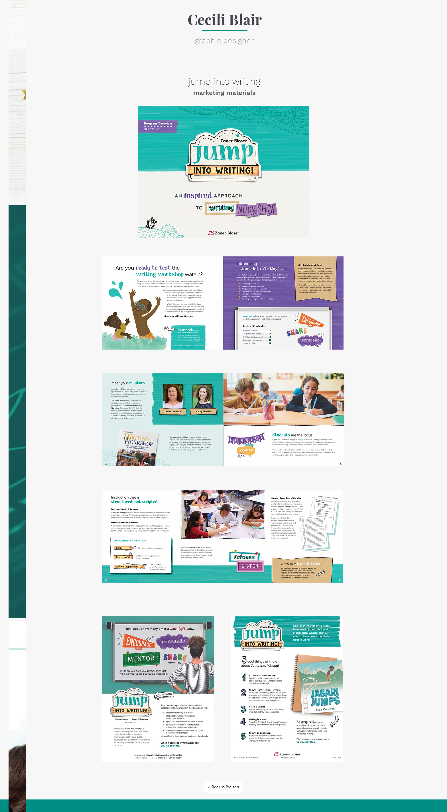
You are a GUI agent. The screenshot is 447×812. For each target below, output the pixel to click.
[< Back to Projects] (223, 787)
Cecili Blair (225, 19)
